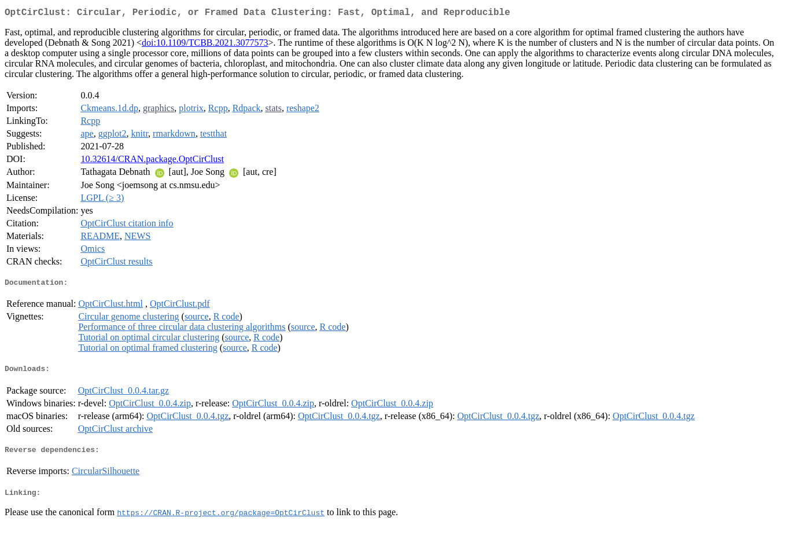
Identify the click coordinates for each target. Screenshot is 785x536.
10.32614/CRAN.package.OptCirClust (152, 161)
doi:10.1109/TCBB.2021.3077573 (205, 45)
